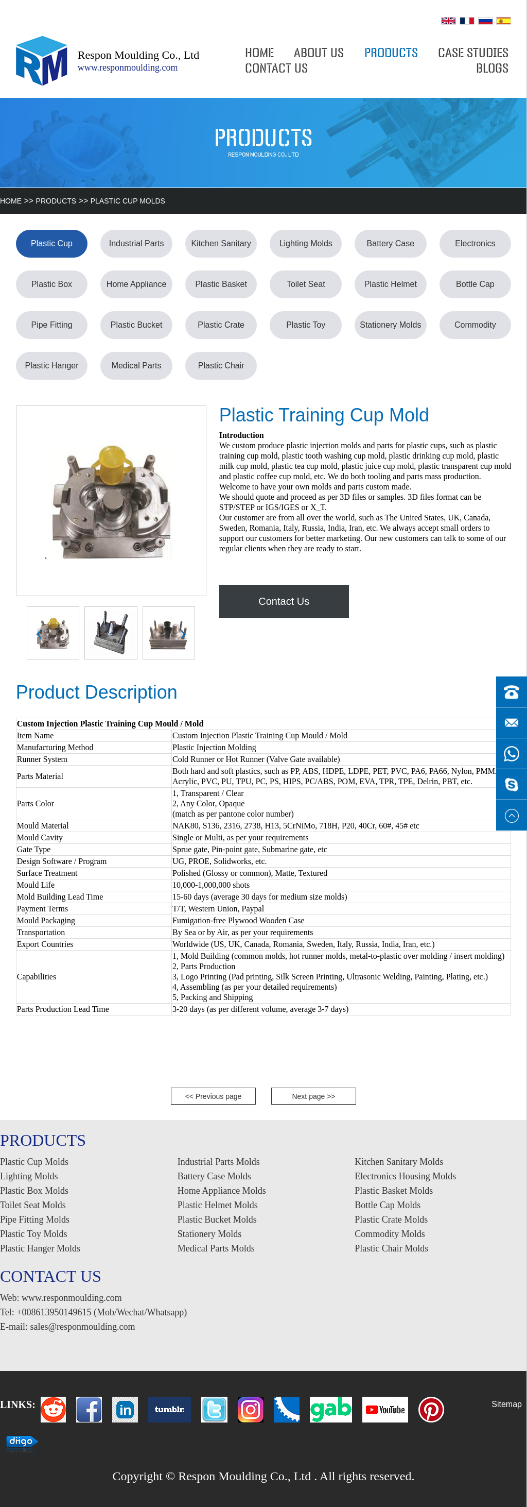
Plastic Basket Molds (221, 289)
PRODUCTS (391, 53)
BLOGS (492, 69)
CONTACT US (276, 69)
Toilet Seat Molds (306, 289)
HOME (259, 53)
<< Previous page (213, 1096)
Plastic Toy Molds (305, 329)
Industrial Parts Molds (136, 248)
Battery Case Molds (390, 248)
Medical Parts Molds (137, 370)
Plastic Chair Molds (221, 370)
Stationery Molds (390, 324)
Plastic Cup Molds (128, 201)
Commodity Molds (475, 329)
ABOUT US (319, 53)
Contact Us (283, 601)
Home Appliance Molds (137, 289)
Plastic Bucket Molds (136, 329)
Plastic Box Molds (51, 289)
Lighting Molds (305, 243)
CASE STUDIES (473, 53)
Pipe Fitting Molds (51, 329)
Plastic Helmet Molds (390, 289)
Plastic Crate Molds (221, 329)
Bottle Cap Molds (475, 289)
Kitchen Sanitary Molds (221, 248)
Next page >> (313, 1096)
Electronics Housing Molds (475, 248)
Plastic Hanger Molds (51, 370)
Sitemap (506, 1404)
